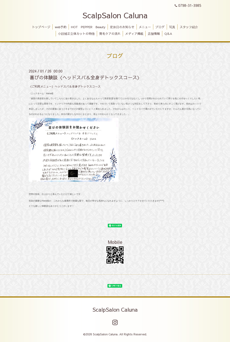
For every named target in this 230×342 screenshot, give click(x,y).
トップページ (41, 27)
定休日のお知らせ (122, 27)
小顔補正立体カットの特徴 (76, 33)
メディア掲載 (134, 33)
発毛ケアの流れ (110, 33)
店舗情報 (154, 33)
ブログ (160, 27)
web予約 (60, 27)
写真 (172, 27)
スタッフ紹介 (189, 27)
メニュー (145, 27)
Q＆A (168, 33)
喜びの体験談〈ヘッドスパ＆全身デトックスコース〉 (86, 77)
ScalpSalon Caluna (115, 15)
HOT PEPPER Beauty (88, 27)
